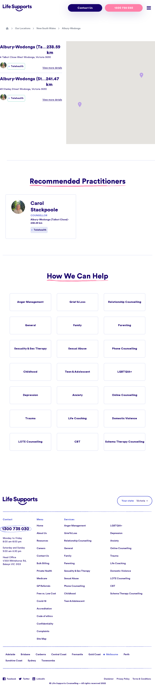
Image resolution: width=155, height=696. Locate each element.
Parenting (124, 325)
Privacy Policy (123, 679)
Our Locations (22, 28)
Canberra (41, 654)
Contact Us (85, 8)
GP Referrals (43, 586)
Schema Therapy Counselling (124, 442)
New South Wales (46, 28)
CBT (77, 442)
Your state (128, 501)
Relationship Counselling (124, 302)
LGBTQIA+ (124, 372)
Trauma (30, 418)
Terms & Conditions (142, 679)
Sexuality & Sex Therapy (30, 348)
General (30, 325)
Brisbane (25, 654)
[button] (80, 104)
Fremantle (77, 654)
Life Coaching (77, 418)
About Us (42, 533)
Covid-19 (41, 601)
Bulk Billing (43, 563)
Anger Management (30, 302)
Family (77, 325)
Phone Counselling (124, 348)
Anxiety (77, 395)
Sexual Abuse (77, 348)
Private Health (44, 571)
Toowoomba (48, 661)
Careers (41, 548)
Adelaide (10, 654)
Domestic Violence (124, 418)
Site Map (41, 639)
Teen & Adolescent (77, 372)
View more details (52, 68)
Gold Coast (94, 654)
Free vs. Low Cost (46, 594)
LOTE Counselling (30, 442)
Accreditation (44, 609)
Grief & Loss (77, 302)
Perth (126, 654)
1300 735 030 (124, 8)
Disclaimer (109, 679)
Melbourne (112, 654)
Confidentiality (45, 624)
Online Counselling (124, 395)
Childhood (30, 372)
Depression (30, 395)
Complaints (43, 631)
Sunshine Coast (13, 661)
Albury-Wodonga (71, 28)
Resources (42, 541)
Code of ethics (45, 616)
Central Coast (58, 654)
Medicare (42, 579)
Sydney (32, 661)
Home (40, 526)
